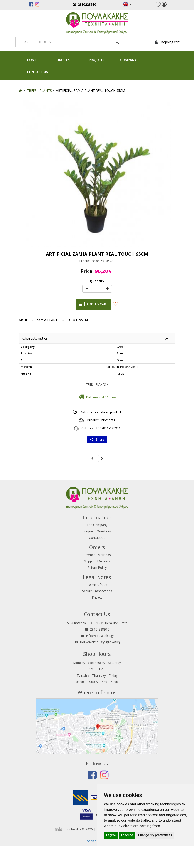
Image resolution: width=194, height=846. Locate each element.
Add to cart (93, 304)
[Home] (20, 90)
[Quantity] (97, 289)
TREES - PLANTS (97, 384)
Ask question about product (101, 412)
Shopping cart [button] (167, 42)
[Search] (68, 42)
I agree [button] (111, 835)
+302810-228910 (108, 428)
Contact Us (37, 72)
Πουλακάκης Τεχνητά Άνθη (100, 642)
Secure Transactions (97, 591)
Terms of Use (97, 584)
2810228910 (84, 4)
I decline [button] (127, 835)
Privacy (97, 597)
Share (97, 439)
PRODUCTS (62, 60)
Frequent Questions (97, 531)
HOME (32, 60)
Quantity (97, 281)
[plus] (107, 289)
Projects (96, 60)
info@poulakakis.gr (100, 635)
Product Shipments (101, 420)
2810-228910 (99, 629)
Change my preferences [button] (155, 835)
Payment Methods (97, 555)
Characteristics (35, 338)
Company (128, 60)
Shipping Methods (97, 561)
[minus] (86, 289)
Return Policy (97, 567)
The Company (97, 525)
